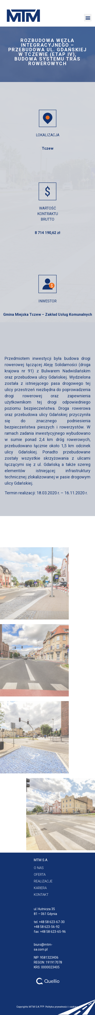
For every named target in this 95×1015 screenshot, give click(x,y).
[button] (88, 17)
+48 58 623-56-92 (47, 927)
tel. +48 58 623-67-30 (49, 922)
